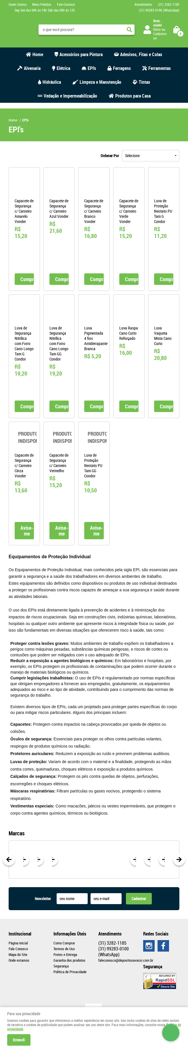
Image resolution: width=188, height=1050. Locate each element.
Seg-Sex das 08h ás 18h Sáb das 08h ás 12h (44, 10)
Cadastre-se (160, 36)
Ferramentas (159, 68)
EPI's (92, 68)
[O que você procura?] (129, 29)
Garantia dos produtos (69, 960)
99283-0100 (159, 10)
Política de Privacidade (70, 971)
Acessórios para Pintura (81, 54)
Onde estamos (19, 960)
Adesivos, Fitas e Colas (141, 54)
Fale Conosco (66, 4)
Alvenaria (32, 68)
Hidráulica (52, 82)
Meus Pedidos (41, 4)
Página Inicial (18, 943)
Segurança (61, 966)
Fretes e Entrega (65, 954)
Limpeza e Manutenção (100, 82)
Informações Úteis (69, 934)
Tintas (144, 82)
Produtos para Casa (133, 96)
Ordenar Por (110, 155)
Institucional (20, 934)
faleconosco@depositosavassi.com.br (125, 960)
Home (37, 54)
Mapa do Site (18, 954)
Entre (157, 29)
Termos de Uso (64, 948)
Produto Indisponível (24, 437)
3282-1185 (168, 4)
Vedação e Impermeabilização (70, 96)
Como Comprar (64, 943)
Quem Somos (17, 4)
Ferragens (122, 68)
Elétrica (63, 68)
